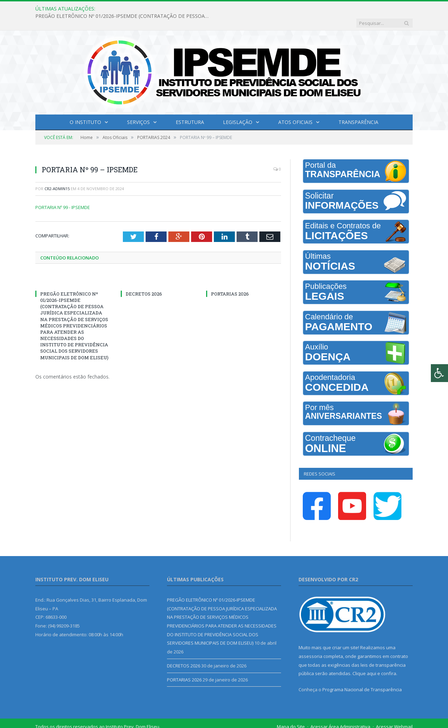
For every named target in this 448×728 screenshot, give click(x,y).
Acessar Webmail (394, 712)
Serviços (138, 107)
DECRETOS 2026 (144, 279)
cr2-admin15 (57, 174)
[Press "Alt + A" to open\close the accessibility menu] (439, 373)
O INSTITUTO (85, 107)
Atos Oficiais (295, 107)
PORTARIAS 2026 (230, 279)
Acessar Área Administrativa (340, 712)
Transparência (358, 107)
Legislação (237, 107)
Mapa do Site (291, 712)
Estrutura (190, 107)
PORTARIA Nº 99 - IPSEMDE (62, 193)
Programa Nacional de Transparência (362, 675)
